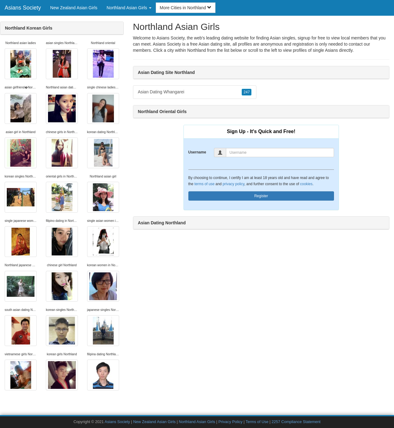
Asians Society (23, 8)
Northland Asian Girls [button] (129, 7)
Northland (196, 50)
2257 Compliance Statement (295, 422)
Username (197, 152)
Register (261, 196)
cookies (306, 184)
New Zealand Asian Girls (73, 7)
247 (246, 92)
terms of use (204, 184)
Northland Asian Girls (197, 422)
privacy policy (233, 184)
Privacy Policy (230, 422)
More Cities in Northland (185, 7)
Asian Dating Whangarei (195, 92)
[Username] (280, 152)
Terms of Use (257, 422)
